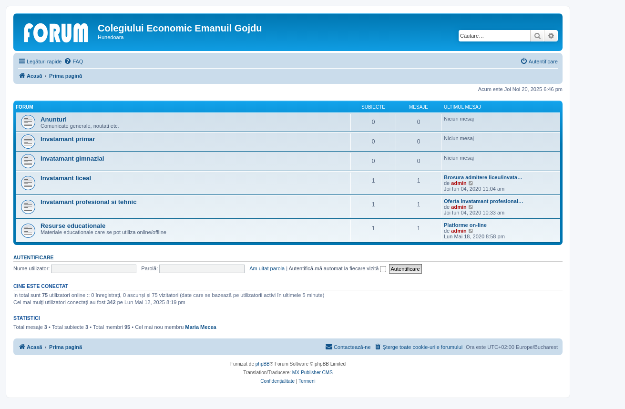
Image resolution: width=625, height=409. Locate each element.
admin (458, 183)
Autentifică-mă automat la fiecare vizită (337, 268)
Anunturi (54, 119)
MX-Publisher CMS (312, 372)
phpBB (263, 364)
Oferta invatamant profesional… (483, 201)
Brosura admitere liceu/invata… (483, 177)
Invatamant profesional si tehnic (89, 201)
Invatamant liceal (66, 178)
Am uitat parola (267, 268)
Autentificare (33, 257)
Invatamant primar (68, 139)
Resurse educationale (73, 225)
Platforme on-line (465, 225)
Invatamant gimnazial (72, 158)
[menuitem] (73, 61)
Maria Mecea (200, 327)
